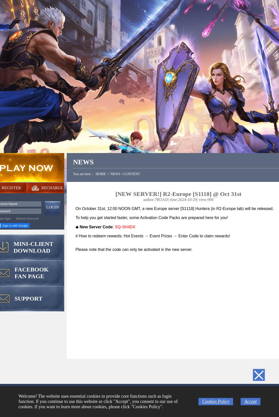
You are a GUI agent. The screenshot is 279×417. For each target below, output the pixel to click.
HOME (101, 174)
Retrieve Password (27, 218)
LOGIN (52, 207)
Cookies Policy (215, 401)
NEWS (115, 174)
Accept (250, 401)
